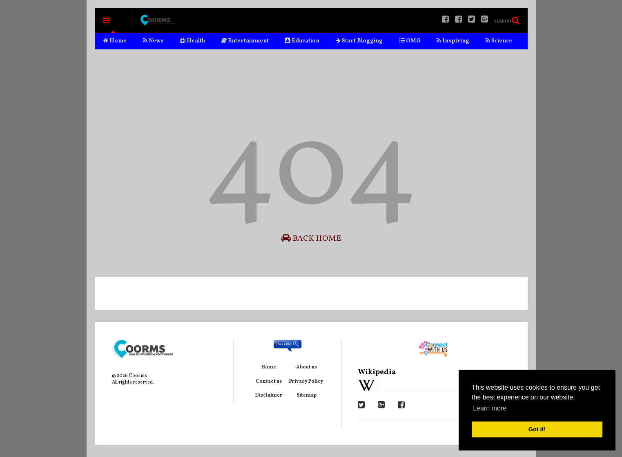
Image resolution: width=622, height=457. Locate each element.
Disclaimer (268, 395)
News (153, 41)
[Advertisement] (311, 80)
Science (499, 41)
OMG (409, 41)
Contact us (269, 381)
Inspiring (453, 41)
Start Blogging (359, 41)
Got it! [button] (537, 429)
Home (115, 41)
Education (302, 41)
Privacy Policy (306, 381)
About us (306, 367)
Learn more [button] (489, 408)
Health (192, 41)
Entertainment (245, 41)
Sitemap (307, 395)
